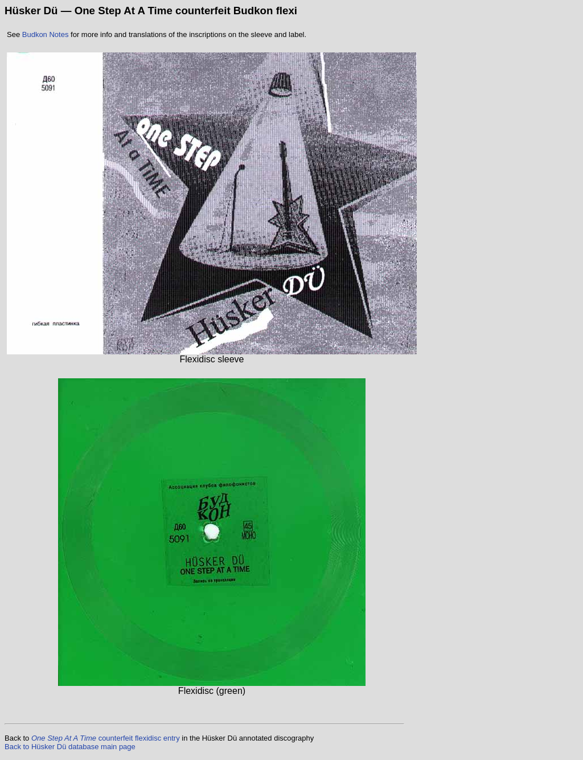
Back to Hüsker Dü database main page (70, 746)
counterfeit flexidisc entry (105, 738)
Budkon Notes (45, 34)
